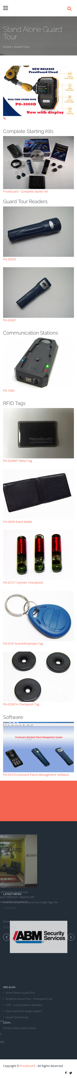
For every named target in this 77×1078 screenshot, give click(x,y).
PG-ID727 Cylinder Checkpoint (23, 582)
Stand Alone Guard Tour (20, 1008)
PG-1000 (8, 390)
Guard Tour (22, 47)
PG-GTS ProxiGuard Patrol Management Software (36, 775)
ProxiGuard (27, 1066)
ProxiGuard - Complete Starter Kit (25, 191)
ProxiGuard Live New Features (22, 906)
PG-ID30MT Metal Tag (17, 461)
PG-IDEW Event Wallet (17, 522)
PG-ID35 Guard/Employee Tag (23, 643)
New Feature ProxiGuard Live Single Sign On (30, 886)
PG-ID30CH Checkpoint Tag (21, 704)
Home (7, 47)
